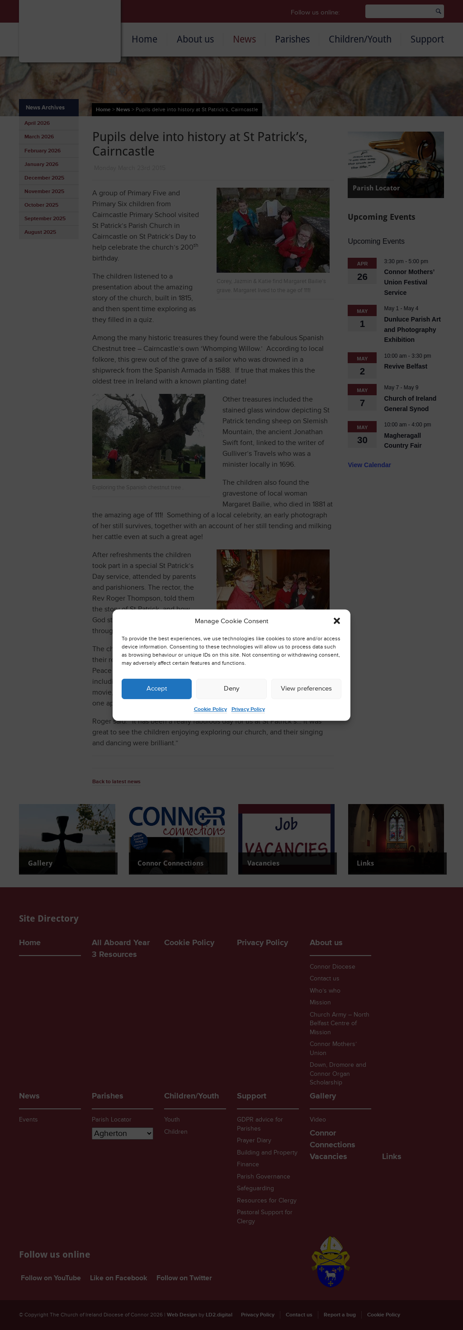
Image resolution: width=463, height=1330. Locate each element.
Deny (231, 688)
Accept (156, 688)
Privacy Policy (248, 709)
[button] (336, 620)
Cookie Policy (210, 709)
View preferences (306, 688)
